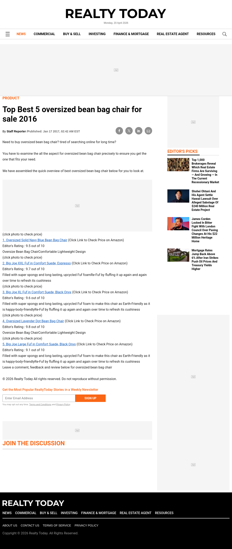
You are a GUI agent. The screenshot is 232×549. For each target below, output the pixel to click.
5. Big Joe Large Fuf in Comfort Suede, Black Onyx (39, 344)
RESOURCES (206, 34)
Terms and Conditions (40, 404)
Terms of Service (57, 525)
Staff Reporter (17, 131)
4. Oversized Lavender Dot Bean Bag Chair (33, 321)
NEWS (21, 34)
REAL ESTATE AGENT (173, 34)
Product (10, 98)
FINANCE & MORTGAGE (131, 34)
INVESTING (97, 34)
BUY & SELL (71, 34)
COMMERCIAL (44, 34)
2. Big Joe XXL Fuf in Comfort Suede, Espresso (36, 263)
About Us (9, 525)
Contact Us (30, 525)
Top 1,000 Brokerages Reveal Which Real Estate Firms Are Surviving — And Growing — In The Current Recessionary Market (205, 171)
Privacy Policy (63, 404)
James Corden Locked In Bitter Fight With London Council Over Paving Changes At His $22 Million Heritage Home (205, 230)
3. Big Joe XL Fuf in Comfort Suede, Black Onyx (36, 292)
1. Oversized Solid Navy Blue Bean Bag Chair (34, 240)
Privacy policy (86, 525)
